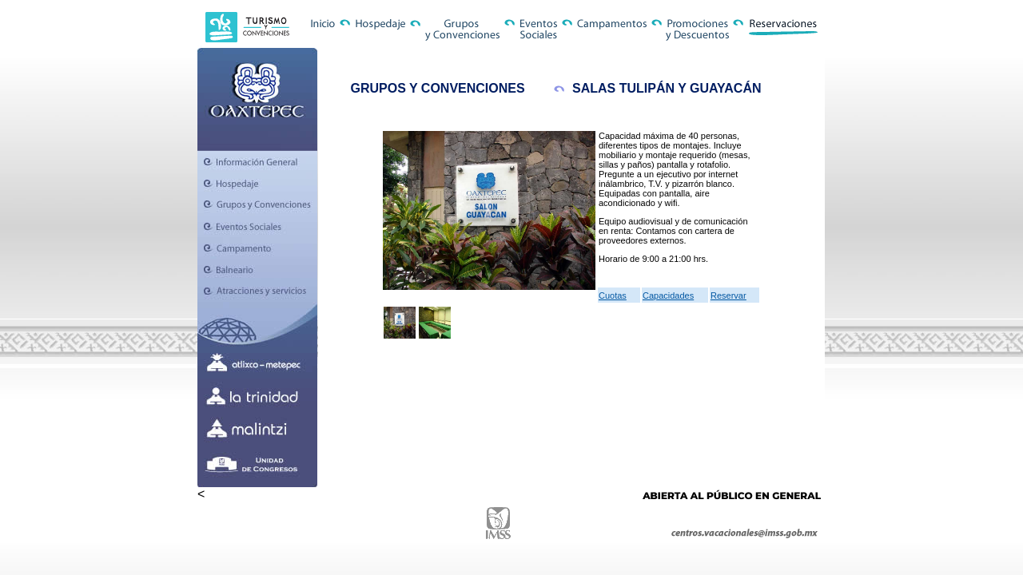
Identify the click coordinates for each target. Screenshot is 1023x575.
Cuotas (613, 295)
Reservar (728, 295)
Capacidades (668, 295)
